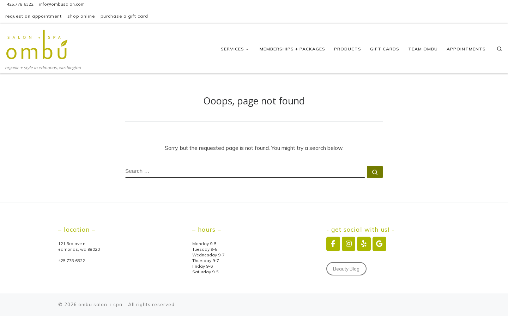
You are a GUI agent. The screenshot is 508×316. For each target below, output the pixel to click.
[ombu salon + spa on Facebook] (333, 244)
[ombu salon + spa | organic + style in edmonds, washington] (37, 43)
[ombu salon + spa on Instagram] (349, 244)
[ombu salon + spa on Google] (379, 244)
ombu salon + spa (100, 304)
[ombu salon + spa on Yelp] (364, 244)
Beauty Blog (346, 269)
